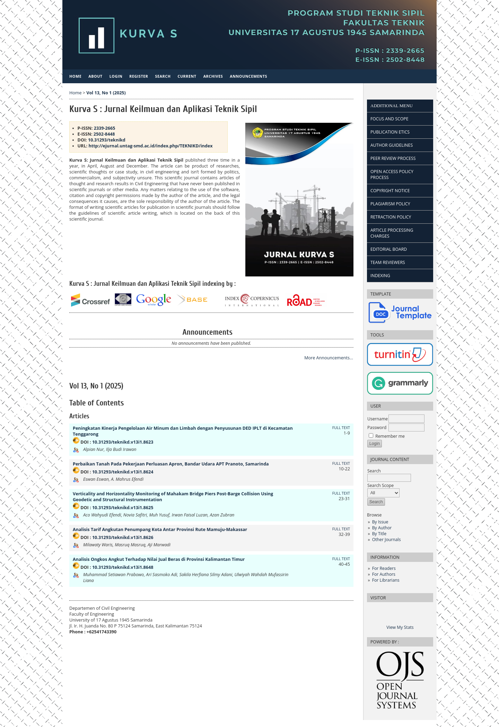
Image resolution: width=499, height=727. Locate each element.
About (95, 76)
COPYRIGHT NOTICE (390, 191)
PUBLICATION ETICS (390, 132)
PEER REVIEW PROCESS (392, 158)
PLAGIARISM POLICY (390, 204)
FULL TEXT (341, 427)
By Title (379, 534)
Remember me (390, 436)
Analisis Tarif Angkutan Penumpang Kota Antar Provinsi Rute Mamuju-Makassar (160, 529)
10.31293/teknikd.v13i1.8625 (122, 508)
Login (116, 76)
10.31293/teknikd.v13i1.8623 (122, 442)
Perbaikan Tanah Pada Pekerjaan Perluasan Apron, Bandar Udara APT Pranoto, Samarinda (171, 464)
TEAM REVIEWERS (387, 262)
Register (138, 76)
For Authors (383, 574)
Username (377, 419)
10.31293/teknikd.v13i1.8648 (122, 567)
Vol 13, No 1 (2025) (105, 93)
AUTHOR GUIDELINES (391, 145)
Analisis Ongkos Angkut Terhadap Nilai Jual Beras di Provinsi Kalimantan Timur (159, 559)
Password (376, 427)
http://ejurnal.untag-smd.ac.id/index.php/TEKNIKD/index (149, 146)
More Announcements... (328, 358)
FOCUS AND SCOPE (389, 119)
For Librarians (386, 580)
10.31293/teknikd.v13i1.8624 (122, 472)
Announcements (248, 76)
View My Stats (399, 627)
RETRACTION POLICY (390, 217)
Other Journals (386, 539)
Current (186, 76)
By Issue (380, 522)
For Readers (384, 568)
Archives (213, 76)
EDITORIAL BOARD (388, 249)
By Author (382, 528)
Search (389, 474)
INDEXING (380, 276)
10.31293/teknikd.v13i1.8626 (122, 537)
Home (75, 76)
